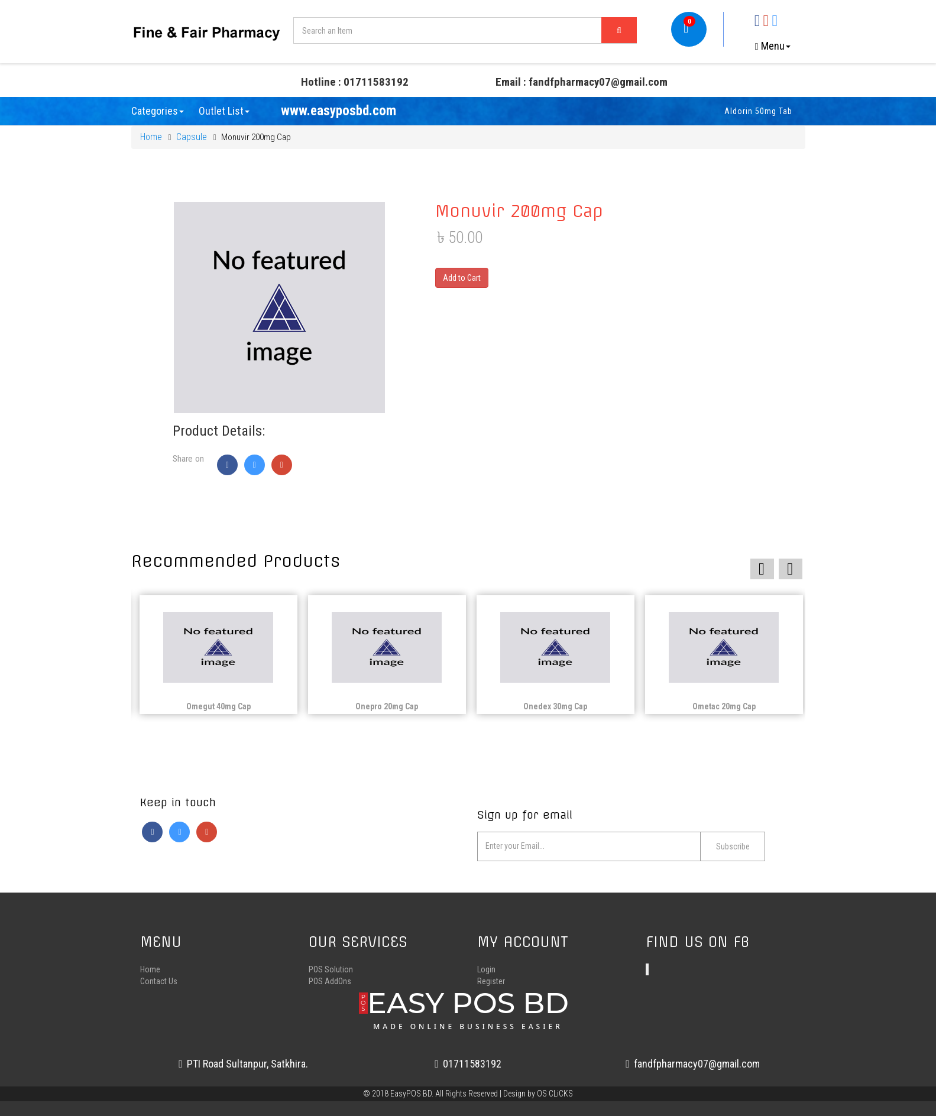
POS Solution (331, 969)
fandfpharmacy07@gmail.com (693, 1063)
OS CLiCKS (555, 1093)
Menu (773, 46)
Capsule (191, 136)
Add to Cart (462, 278)
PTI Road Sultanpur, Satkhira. (243, 1063)
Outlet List (224, 111)
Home (151, 136)
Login (486, 969)
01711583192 (468, 1063)
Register (491, 981)
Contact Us (158, 981)
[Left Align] (619, 30)
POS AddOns (330, 981)
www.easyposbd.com (338, 111)
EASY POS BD (468, 1007)
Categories (157, 111)
